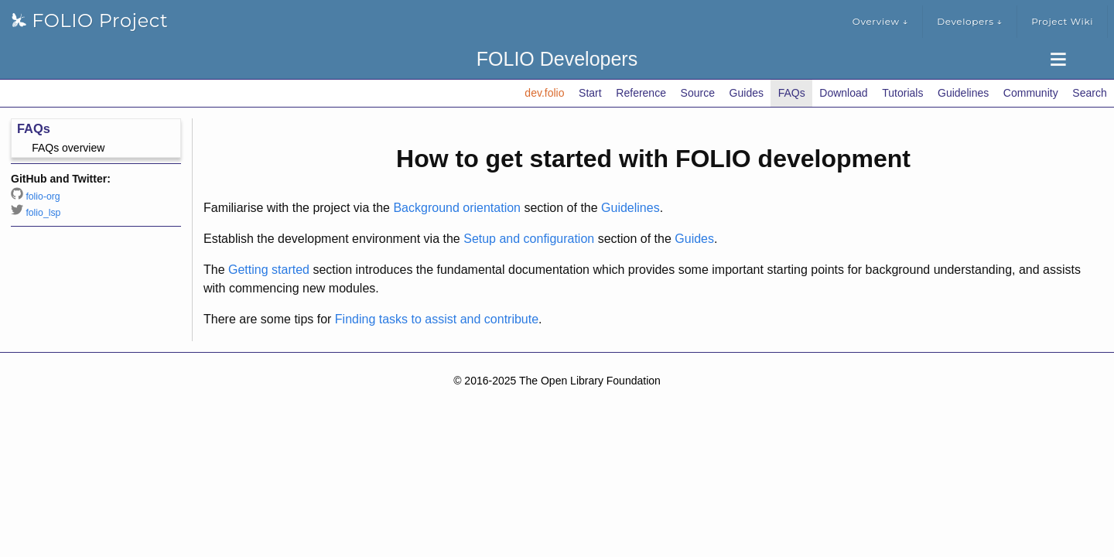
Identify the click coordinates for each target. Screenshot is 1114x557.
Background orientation (457, 207)
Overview (880, 22)
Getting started (268, 269)
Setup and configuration (528, 238)
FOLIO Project (90, 20)
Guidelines (630, 207)
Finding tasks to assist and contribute (436, 319)
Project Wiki (1062, 21)
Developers (970, 22)
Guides (694, 238)
